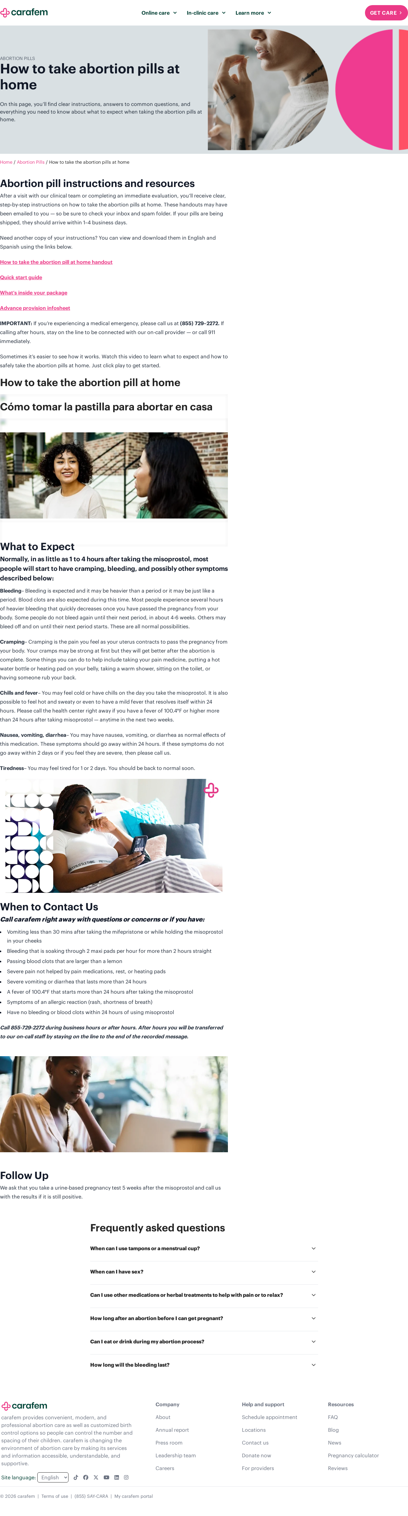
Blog (333, 1430)
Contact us (255, 1442)
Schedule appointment (269, 1417)
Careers (165, 1468)
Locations (254, 1430)
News (334, 1442)
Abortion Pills (31, 162)
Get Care (386, 13)
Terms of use (54, 1496)
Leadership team (176, 1455)
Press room (169, 1442)
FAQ (333, 1417)
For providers (258, 1468)
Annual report (172, 1430)
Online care (159, 13)
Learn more (253, 13)
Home (6, 162)
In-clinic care (206, 13)
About (163, 1417)
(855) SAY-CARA (91, 1496)
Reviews (338, 1468)
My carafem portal (133, 1496)
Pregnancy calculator (353, 1455)
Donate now (256, 1455)
